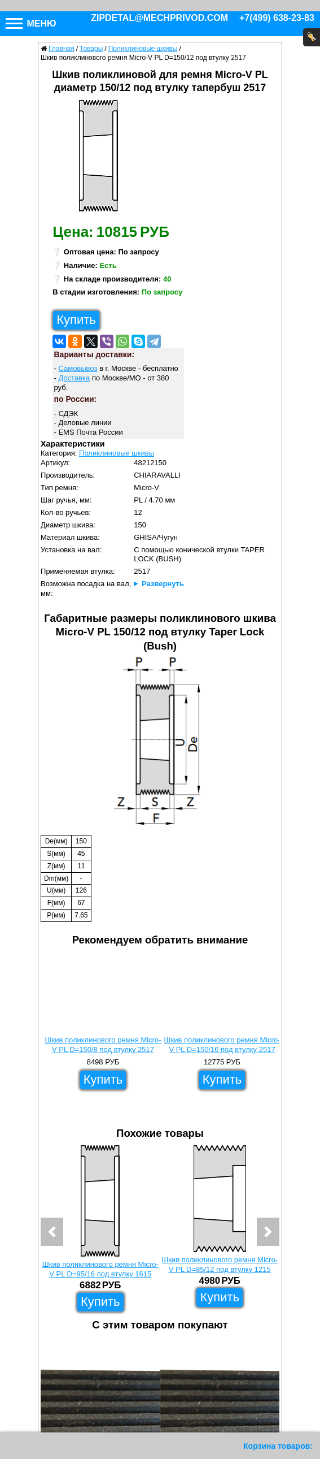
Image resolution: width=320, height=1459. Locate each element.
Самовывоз (77, 368)
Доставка (74, 378)
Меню (31, 23)
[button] (52, 1232)
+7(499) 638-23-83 (276, 18)
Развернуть (163, 583)
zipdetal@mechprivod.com (159, 18)
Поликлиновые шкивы (116, 453)
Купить (76, 320)
